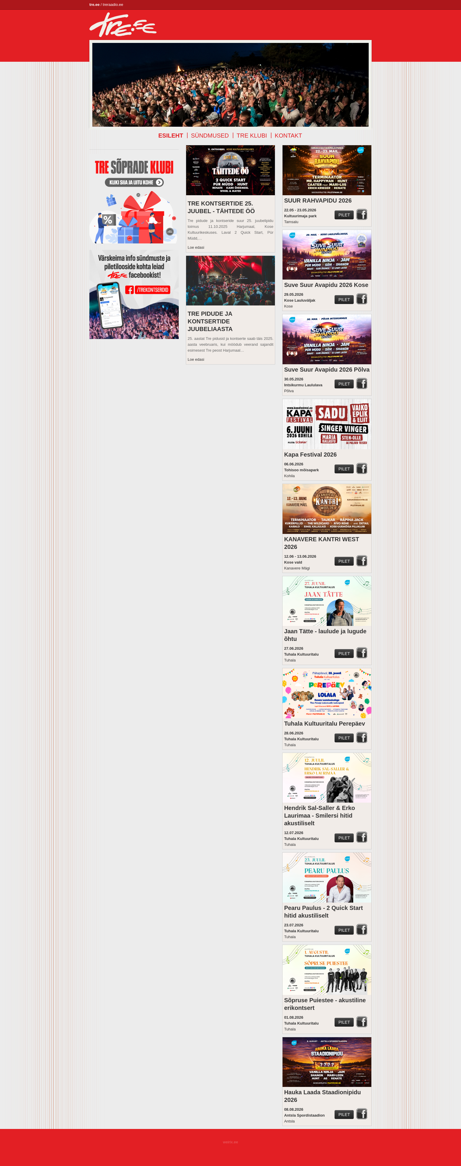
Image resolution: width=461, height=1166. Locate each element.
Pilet (344, 215)
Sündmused (210, 135)
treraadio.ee (113, 4)
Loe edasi (196, 247)
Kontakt (288, 135)
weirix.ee (230, 1142)
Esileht (170, 135)
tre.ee (94, 4)
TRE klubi (252, 135)
